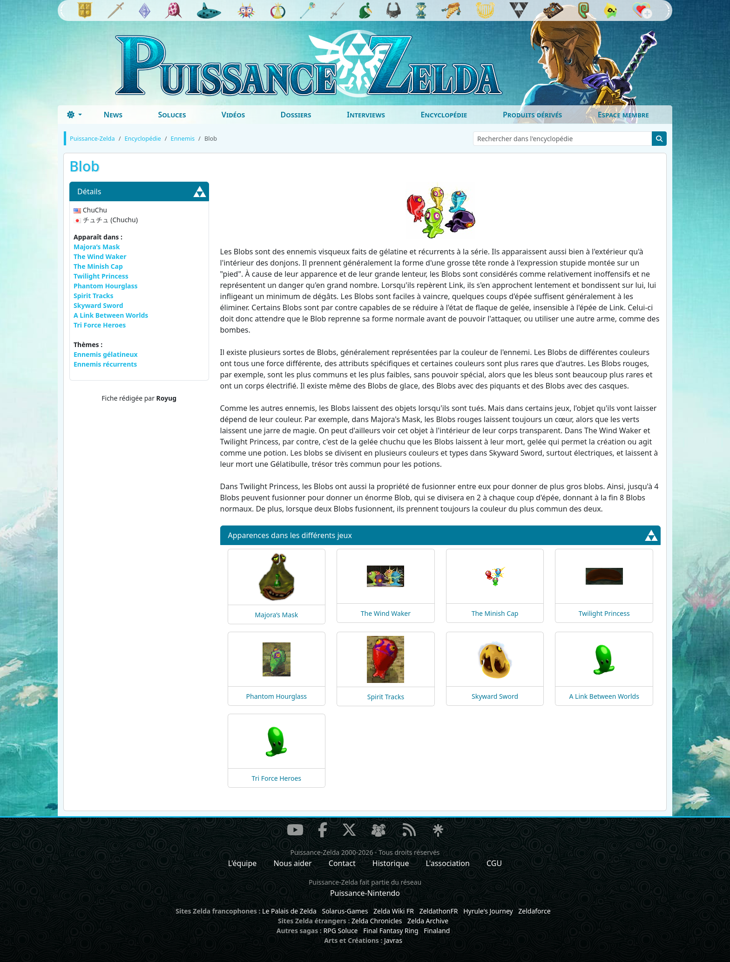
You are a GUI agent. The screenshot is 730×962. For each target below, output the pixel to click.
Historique (390, 863)
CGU (494, 863)
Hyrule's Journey (488, 911)
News (112, 114)
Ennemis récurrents (105, 364)
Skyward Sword (98, 305)
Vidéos (233, 114)
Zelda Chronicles (376, 920)
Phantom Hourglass (106, 285)
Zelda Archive (427, 920)
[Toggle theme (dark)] (74, 114)
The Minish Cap (98, 266)
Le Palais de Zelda (289, 911)
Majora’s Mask (97, 246)
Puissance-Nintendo (365, 893)
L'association (448, 863)
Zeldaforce (534, 911)
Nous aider (292, 863)
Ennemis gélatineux (106, 354)
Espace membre (623, 114)
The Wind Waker (100, 256)
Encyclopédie (443, 114)
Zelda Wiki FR (393, 911)
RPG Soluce (340, 930)
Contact (342, 863)
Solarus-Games (345, 911)
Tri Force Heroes (100, 325)
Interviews (366, 114)
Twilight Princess (101, 276)
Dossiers (296, 114)
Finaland (437, 930)
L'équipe (242, 863)
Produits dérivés (532, 114)
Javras (393, 940)
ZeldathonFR (438, 911)
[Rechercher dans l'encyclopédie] (562, 138)
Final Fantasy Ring (390, 930)
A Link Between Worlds (111, 315)
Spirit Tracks (94, 295)
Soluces (172, 114)
